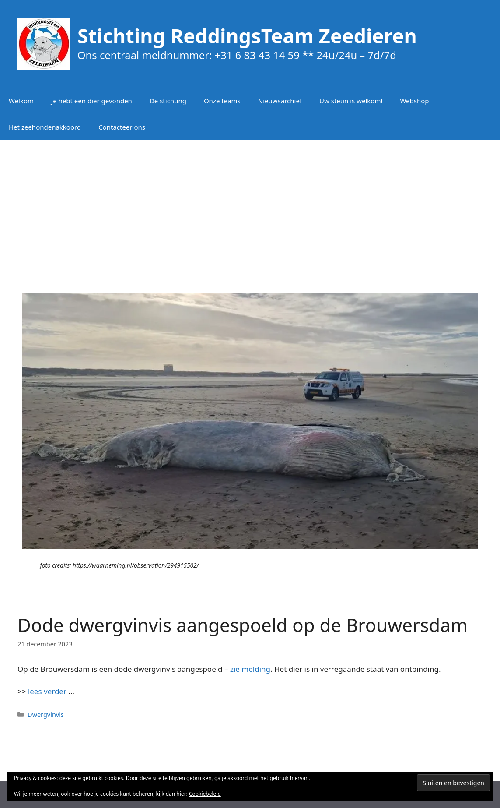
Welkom (21, 100)
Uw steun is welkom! (350, 100)
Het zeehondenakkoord (45, 127)
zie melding (250, 669)
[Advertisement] (250, 210)
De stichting (168, 100)
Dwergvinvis (46, 714)
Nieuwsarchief (280, 100)
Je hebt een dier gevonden (91, 100)
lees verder (47, 691)
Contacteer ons (121, 127)
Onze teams (222, 100)
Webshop (414, 100)
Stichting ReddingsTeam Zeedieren (247, 35)
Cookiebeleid (205, 793)
